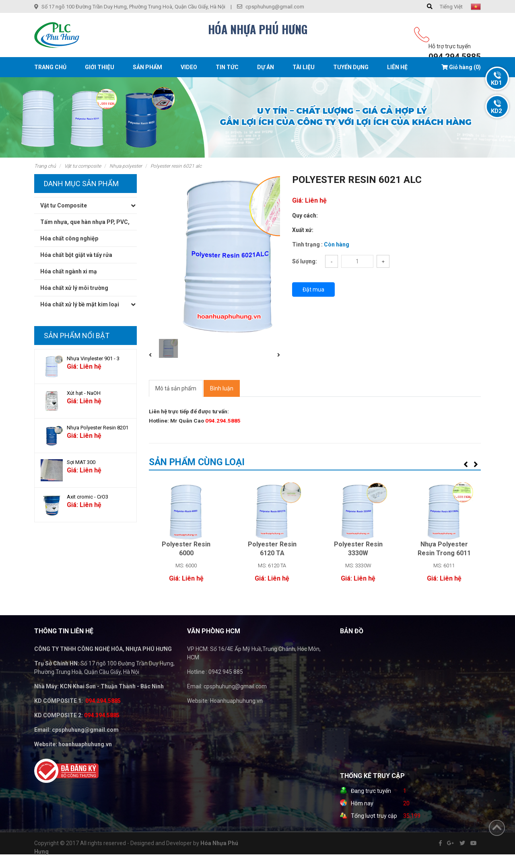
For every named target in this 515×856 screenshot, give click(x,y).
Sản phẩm (147, 67)
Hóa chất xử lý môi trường (74, 288)
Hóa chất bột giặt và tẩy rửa (76, 255)
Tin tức (227, 67)
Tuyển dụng (351, 67)
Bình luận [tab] (221, 388)
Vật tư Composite (82, 166)
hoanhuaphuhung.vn (85, 744)
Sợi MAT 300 (81, 462)
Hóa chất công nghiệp (69, 238)
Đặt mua (313, 289)
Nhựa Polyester (125, 166)
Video (189, 67)
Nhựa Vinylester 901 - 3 (93, 358)
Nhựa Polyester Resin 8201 (97, 428)
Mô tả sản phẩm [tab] (175, 388)
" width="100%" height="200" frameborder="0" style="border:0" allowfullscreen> (420, 705)
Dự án (265, 67)
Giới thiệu (99, 67)
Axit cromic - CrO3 (87, 497)
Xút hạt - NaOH (84, 393)
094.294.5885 (454, 57)
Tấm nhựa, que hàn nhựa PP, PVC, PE (85, 224)
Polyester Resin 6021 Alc (176, 166)
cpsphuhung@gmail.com (274, 7)
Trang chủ (50, 67)
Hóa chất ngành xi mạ (68, 271)
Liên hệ (397, 67)
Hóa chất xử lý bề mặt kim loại (79, 304)
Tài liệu (304, 67)
